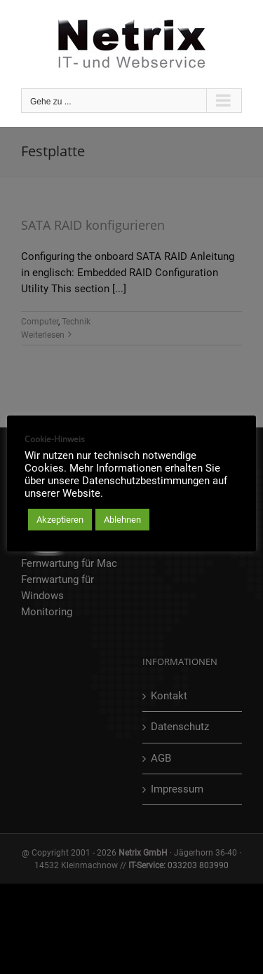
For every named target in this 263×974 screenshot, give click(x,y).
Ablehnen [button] (122, 519)
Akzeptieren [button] (59, 519)
